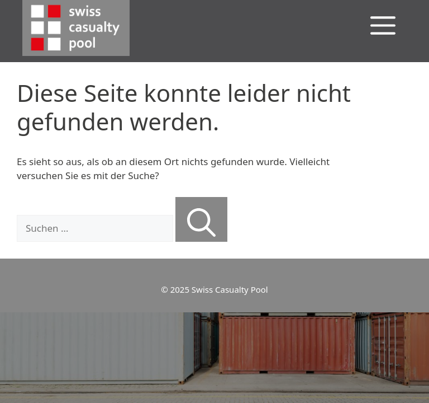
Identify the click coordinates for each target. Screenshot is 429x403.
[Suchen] (201, 219)
